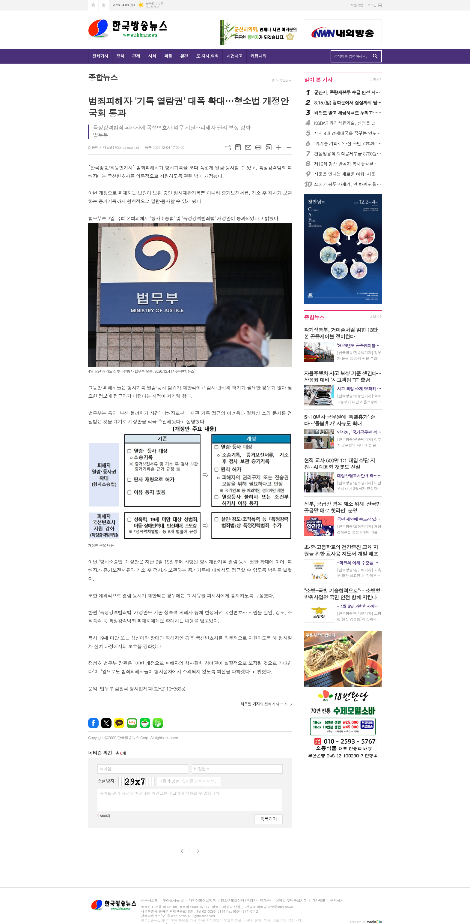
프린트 (258, 147)
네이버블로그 (132, 723)
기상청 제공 (152, 7)
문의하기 (337, 900)
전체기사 (100, 56)
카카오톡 (119, 723)
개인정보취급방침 (202, 900)
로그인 (371, 5)
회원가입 (357, 5)
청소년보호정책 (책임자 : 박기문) (246, 900)
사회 (152, 56)
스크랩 (269, 147)
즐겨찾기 (104, 5)
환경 (184, 56)
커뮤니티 (258, 56)
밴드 (158, 723)
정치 (120, 56)
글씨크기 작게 (289, 147)
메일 (248, 147)
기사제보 (318, 900)
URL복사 (228, 147)
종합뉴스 (285, 80)
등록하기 (268, 819)
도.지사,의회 (207, 56)
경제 (136, 56)
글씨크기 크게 (279, 147)
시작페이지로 (93, 5)
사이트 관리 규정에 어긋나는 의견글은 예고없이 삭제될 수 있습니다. (160, 793)
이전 (181, 850)
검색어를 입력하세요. (350, 56)
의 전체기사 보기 (263, 704)
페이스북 (93, 723)
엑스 (106, 723)
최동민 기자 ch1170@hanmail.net (113, 147)
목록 (238, 147)
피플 (168, 56)
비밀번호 (202, 768)
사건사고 (234, 56)
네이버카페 (145, 723)
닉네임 (105, 768)
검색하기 (375, 56)
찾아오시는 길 (173, 900)
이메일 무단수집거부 (291, 900)
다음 (198, 850)
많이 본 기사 (318, 79)
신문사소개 (149, 900)
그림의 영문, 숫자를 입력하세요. (187, 781)
